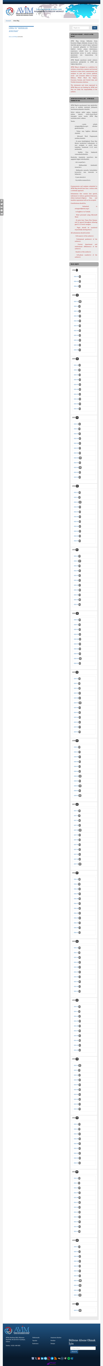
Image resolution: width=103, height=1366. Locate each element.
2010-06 (77, 1271)
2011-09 (77, 1193)
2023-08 (77, 443)
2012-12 (77, 1124)
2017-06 (77, 840)
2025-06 (77, 330)
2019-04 (77, 717)
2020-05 (77, 654)
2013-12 (77, 1065)
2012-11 (77, 1129)
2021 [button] (75, 550)
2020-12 (77, 620)
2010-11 (77, 1247)
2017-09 (77, 825)
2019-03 (77, 722)
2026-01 (77, 286)
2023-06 (77, 453)
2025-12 (77, 301)
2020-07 (77, 644)
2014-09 (77, 1021)
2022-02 (77, 536)
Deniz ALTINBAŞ (13, 36)
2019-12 (77, 679)
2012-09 (77, 1139)
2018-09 (77, 757)
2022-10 (77, 502)
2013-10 (77, 1075)
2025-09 (77, 316)
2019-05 (77, 712)
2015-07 (77, 972)
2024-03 (77, 399)
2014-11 (77, 1011)
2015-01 (77, 991)
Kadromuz (35, 1343)
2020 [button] (75, 613)
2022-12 (77, 492)
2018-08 (77, 762)
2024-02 (77, 404)
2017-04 (77, 849)
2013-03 (77, 1099)
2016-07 (77, 903)
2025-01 (77, 350)
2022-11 (77, 497)
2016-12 (77, 879)
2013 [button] (75, 1059)
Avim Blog (16, 21)
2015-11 (77, 953)
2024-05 (77, 394)
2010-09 (77, 1256)
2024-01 (77, 409)
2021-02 (77, 600)
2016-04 (77, 918)
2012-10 (77, 1134)
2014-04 (77, 1045)
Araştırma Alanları (56, 1337)
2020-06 (77, 649)
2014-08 (77, 1026)
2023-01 (77, 477)
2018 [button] (75, 741)
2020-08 (77, 639)
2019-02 (77, 727)
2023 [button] (75, 417)
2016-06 (77, 908)
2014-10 (77, 1016)
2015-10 (77, 957)
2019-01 (77, 732)
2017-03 (77, 854)
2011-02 (77, 1227)
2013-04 (77, 1094)
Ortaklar (53, 1340)
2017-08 (77, 830)
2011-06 (77, 1207)
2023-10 (77, 434)
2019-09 (77, 693)
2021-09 (77, 571)
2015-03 (77, 981)
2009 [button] (75, 1304)
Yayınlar (34, 1340)
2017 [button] (75, 804)
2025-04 (77, 340)
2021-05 (77, 585)
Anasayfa (8, 21)
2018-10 (77, 752)
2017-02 (77, 859)
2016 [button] (75, 873)
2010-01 (77, 1295)
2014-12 (77, 1006)
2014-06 (77, 1036)
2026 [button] (75, 270)
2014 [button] (75, 1000)
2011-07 (77, 1202)
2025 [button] (75, 295)
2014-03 (77, 1050)
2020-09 (77, 634)
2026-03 (77, 276)
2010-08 (77, 1261)
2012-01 (77, 1163)
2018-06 (77, 771)
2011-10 (77, 1188)
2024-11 (77, 370)
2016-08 (77, 899)
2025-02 (77, 345)
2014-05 (77, 1040)
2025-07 (77, 326)
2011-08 (77, 1197)
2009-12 (77, 1310)
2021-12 (77, 556)
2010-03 (77, 1285)
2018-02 (77, 791)
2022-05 (77, 521)
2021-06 (77, 580)
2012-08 (77, 1143)
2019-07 (77, 703)
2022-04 (77, 526)
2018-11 (77, 747)
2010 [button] (75, 1240)
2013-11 (77, 1070)
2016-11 (77, 884)
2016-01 (77, 932)
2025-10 (77, 311)
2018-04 (77, 781)
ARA (94, 28)
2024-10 (77, 375)
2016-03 (77, 923)
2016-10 (77, 889)
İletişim (53, 1343)
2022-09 (77, 507)
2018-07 (77, 766)
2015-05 (77, 977)
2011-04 (77, 1217)
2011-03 (77, 1222)
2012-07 (77, 1148)
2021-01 (77, 604)
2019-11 (77, 683)
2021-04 (77, 590)
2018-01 (77, 795)
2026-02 (77, 281)
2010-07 (77, 1266)
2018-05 (77, 776)
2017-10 (77, 820)
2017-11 (77, 816)
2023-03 (78, 467)
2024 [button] (75, 359)
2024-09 (77, 380)
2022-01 (77, 541)
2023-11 (77, 429)
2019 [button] (75, 672)
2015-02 (77, 986)
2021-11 (77, 561)
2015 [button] (75, 941)
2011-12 (77, 1178)
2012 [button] (75, 1118)
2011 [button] (75, 1172)
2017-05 (77, 844)
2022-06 (77, 517)
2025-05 (77, 335)
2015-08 (77, 967)
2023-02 (77, 472)
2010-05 (77, 1276)
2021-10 (77, 566)
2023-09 (77, 438)
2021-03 (77, 595)
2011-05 (77, 1212)
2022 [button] (75, 486)
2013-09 (77, 1080)
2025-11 (77, 306)
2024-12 (77, 365)
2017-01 (77, 864)
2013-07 (77, 1085)
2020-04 (78, 658)
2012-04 (77, 1158)
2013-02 (77, 1104)
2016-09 (77, 894)
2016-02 (77, 928)
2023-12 (77, 424)
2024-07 (77, 384)
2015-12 (77, 948)
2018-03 (77, 786)
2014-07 (77, 1031)
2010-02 (77, 1290)
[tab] (84, 270)
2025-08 (77, 321)
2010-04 (78, 1280)
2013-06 (77, 1090)
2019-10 (77, 688)
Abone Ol (74, 1351)
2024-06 (77, 389)
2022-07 (77, 512)
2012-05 (77, 1153)
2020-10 (77, 629)
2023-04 (77, 463)
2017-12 (77, 811)
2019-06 (77, 707)
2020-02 (77, 663)
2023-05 (78, 458)
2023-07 (77, 448)
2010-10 (77, 1251)
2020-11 (77, 625)
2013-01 (77, 1109)
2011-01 (77, 1231)
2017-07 (77, 835)
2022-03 (77, 531)
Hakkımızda (35, 1337)
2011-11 (77, 1183)
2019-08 (77, 698)
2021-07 (77, 575)
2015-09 (77, 962)
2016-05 (77, 913)
